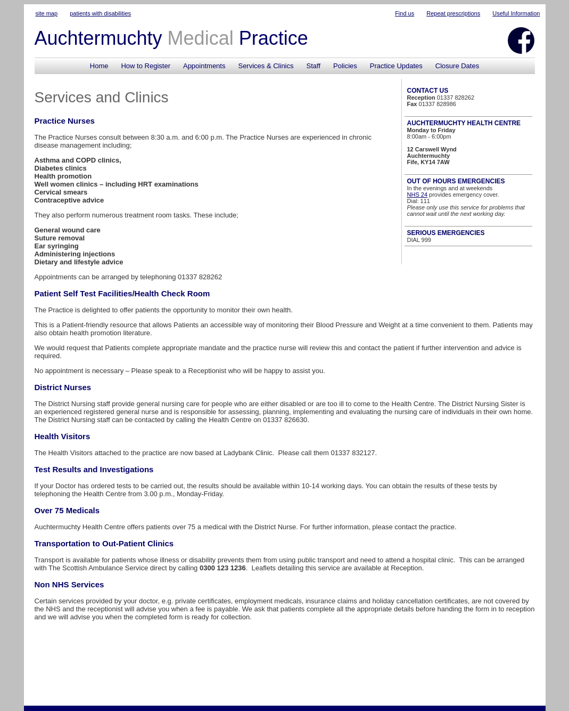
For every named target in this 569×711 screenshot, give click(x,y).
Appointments (204, 66)
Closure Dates (457, 66)
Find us (404, 13)
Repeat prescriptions (453, 13)
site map (47, 13)
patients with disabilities (100, 13)
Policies (345, 66)
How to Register (145, 66)
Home (99, 66)
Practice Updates (396, 66)
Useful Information (516, 13)
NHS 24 (417, 194)
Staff (314, 66)
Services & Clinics (265, 66)
